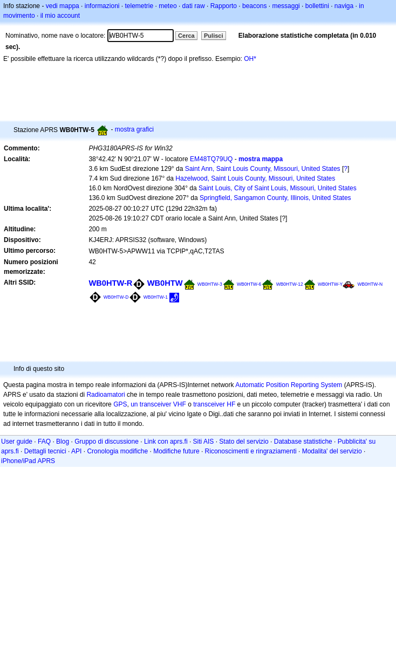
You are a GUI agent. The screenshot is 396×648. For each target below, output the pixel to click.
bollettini (317, 6)
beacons (254, 6)
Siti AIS (203, 441)
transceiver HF (214, 404)
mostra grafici (134, 129)
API (76, 451)
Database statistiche (303, 441)
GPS (120, 404)
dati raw (193, 6)
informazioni (102, 6)
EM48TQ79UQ (211, 159)
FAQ (44, 441)
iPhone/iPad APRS (28, 461)
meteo (167, 6)
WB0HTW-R (110, 283)
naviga (343, 6)
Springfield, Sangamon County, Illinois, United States (275, 198)
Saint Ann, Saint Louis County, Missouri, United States (262, 169)
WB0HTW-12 (289, 284)
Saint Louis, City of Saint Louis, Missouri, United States (278, 188)
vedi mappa (62, 6)
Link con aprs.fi (166, 441)
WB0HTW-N (370, 284)
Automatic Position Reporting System (288, 385)
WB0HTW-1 (156, 297)
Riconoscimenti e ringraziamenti (251, 451)
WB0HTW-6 (249, 284)
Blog (62, 441)
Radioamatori (105, 394)
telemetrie (139, 6)
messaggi (285, 6)
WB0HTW (165, 283)
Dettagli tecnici (45, 451)
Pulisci (213, 35)
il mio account (60, 15)
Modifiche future (176, 451)
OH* (250, 59)
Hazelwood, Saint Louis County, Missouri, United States (255, 178)
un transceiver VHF (158, 404)
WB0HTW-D (116, 297)
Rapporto (223, 6)
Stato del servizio (243, 441)
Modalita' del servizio (332, 451)
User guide (16, 441)
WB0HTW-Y (330, 284)
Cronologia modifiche (117, 451)
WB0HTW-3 (209, 284)
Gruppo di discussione (106, 441)
